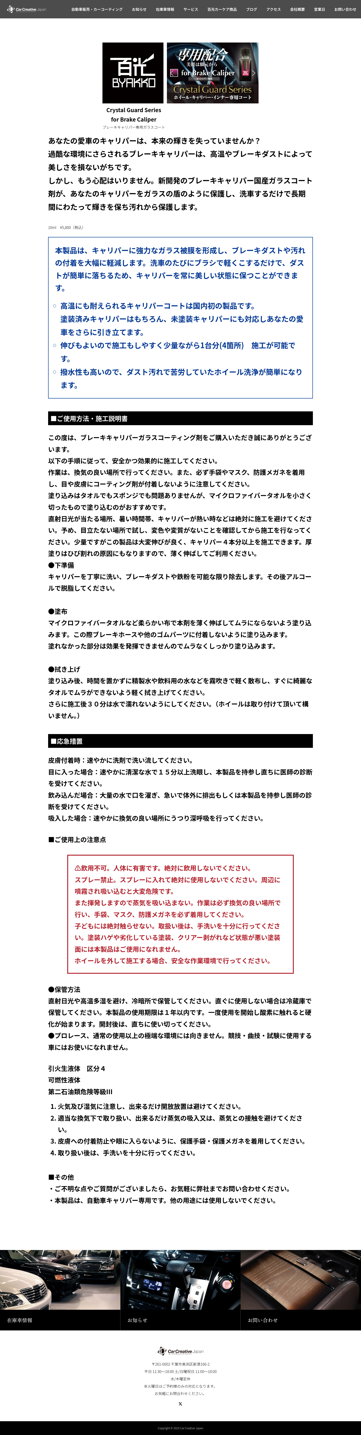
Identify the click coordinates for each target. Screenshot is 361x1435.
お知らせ (139, 9)
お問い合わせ (345, 9)
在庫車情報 (165, 9)
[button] (171, 73)
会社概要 (297, 9)
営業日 (319, 9)
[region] (213, 73)
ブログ (251, 9)
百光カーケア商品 (222, 9)
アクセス (273, 9)
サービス (190, 9)
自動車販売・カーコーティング (97, 9)
